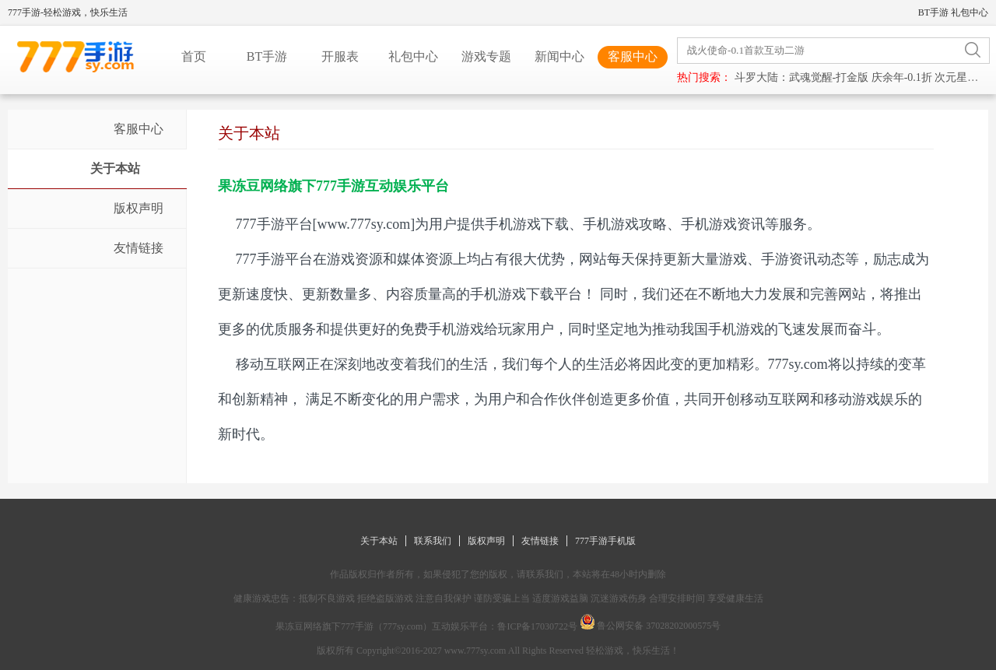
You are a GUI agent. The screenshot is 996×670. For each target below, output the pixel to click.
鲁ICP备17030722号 (537, 626)
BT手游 (933, 12)
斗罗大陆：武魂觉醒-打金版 (802, 77)
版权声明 (486, 540)
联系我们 (432, 540)
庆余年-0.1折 (902, 77)
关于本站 (379, 540)
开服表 (340, 56)
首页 (193, 56)
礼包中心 (969, 12)
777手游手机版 (605, 540)
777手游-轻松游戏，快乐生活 (68, 12)
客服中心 (633, 56)
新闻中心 (559, 56)
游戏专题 (486, 56)
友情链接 (540, 540)
